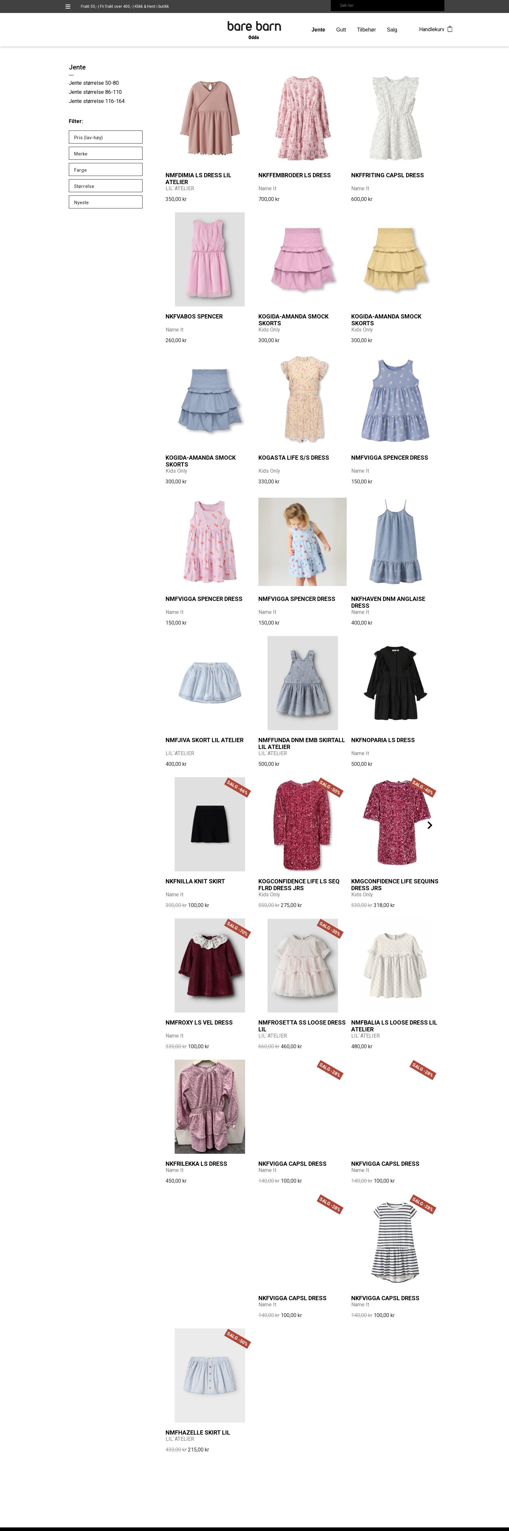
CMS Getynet (432, 1526)
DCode (413, 1526)
